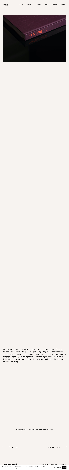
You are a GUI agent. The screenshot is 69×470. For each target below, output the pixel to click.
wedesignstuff (10, 464)
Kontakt (55, 4)
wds (5, 4)
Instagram (53, 464)
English (63, 4)
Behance (63, 464)
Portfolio (38, 4)
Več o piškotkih (57, 467)
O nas (21, 4)
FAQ (46, 4)
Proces (29, 4)
